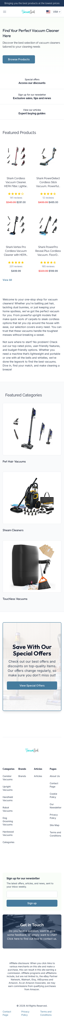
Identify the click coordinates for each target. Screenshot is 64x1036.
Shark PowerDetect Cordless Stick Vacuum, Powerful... (48, 182)
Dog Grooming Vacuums (8, 821)
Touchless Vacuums (15, 599)
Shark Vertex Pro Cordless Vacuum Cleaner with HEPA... (16, 250)
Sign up (32, 903)
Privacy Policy (25, 1013)
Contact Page (7, 1013)
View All (7, 280)
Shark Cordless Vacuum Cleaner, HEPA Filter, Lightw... (16, 182)
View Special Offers (32, 685)
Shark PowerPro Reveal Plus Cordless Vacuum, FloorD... (48, 250)
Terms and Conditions (46, 1013)
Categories (8, 842)
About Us (55, 776)
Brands (22, 776)
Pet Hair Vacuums (14, 461)
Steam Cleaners (13, 530)
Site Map (54, 825)
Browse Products (19, 59)
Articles (38, 776)
